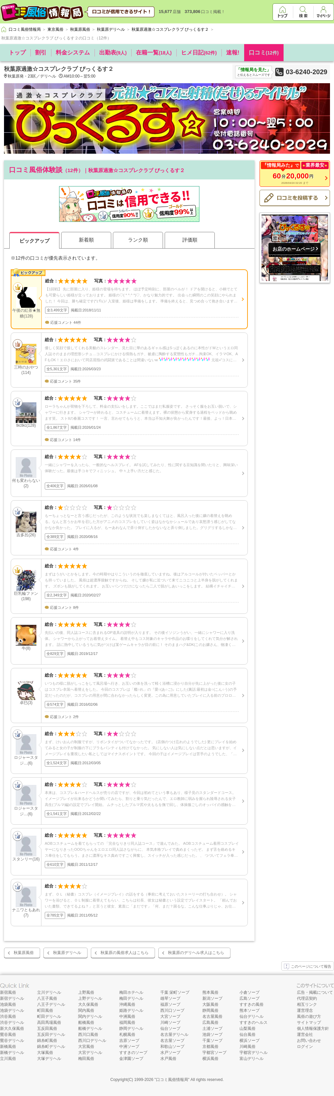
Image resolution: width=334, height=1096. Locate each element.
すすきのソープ (133, 1052)
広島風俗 (210, 1022)
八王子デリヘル (51, 1004)
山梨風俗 (247, 1028)
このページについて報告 (307, 967)
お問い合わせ (309, 1040)
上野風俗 (86, 992)
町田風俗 (45, 1010)
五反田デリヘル (51, 1034)
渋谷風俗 (8, 1016)
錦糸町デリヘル (51, 1046)
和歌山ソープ (172, 1046)
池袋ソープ (212, 1034)
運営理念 (305, 1010)
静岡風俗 (210, 1010)
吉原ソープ (129, 1040)
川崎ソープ (170, 1022)
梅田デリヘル (131, 998)
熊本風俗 (210, 992)
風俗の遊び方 (309, 1016)
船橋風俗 (86, 1022)
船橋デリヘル (90, 1028)
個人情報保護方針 (313, 1028)
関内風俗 (86, 1010)
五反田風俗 (47, 1028)
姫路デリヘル (131, 1010)
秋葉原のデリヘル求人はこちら (196, 952)
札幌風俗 (127, 1034)
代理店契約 (307, 998)
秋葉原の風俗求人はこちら (125, 952)
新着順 (86, 240)
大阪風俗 (210, 1004)
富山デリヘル (251, 1058)
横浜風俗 (210, 1058)
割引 (40, 52)
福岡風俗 (127, 1022)
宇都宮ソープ (214, 1052)
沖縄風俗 (127, 1004)
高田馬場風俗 (49, 1022)
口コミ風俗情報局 (172, 1079)
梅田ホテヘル (131, 992)
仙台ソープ (170, 1028)
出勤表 (113, 52)
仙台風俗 (247, 1034)
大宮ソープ (170, 1016)
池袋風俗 (8, 1004)
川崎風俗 (247, 1046)
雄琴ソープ (170, 998)
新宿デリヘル (12, 998)
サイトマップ (309, 1022)
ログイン (305, 1046)
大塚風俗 (45, 1052)
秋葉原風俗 (24, 952)
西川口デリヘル (92, 1040)
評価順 (189, 240)
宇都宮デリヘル (253, 1052)
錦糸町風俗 (47, 1040)
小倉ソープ (249, 992)
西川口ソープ (172, 1010)
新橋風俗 (8, 1046)
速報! (232, 52)
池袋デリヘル (12, 1010)
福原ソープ (170, 1004)
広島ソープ (249, 998)
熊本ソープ (249, 1010)
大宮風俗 (86, 1046)
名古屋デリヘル (174, 1034)
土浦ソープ (212, 1028)
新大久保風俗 (12, 1028)
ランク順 (138, 240)
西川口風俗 (88, 1034)
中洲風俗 (127, 1016)
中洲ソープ (129, 1046)
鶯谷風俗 (8, 1034)
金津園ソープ (131, 1058)
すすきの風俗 (251, 1004)
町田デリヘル (49, 1016)
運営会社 (305, 1034)
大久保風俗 (88, 1004)
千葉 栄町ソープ (174, 992)
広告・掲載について (315, 992)
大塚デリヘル (49, 1058)
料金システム (73, 52)
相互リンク (307, 1004)
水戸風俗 (168, 1058)
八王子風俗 (47, 998)
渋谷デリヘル (12, 1022)
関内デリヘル (90, 1016)
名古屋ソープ (172, 1040)
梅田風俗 (86, 1058)
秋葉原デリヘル (67, 952)
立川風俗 (8, 1058)
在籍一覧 (154, 52)
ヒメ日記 (199, 52)
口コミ (264, 52)
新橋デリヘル (12, 1052)
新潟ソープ (212, 998)
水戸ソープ (170, 1052)
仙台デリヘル (251, 1016)
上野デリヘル (90, 998)
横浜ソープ (249, 1040)
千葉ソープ (212, 1040)
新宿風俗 (8, 992)
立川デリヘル (49, 992)
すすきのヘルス (253, 1022)
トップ (17, 52)
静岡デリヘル (131, 1028)
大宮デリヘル (90, 1052)
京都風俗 (210, 1046)
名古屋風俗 (212, 1016)
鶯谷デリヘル (12, 1040)
